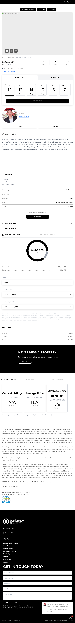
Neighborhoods (8, 548)
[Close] (71, 604)
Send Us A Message (11, 603)
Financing (6, 557)
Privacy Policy (48, 620)
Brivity (9, 620)
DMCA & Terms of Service (60, 620)
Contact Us (6, 562)
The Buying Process (9, 551)
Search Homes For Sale (10, 543)
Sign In (68, 2)
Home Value (7, 546)
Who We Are (7, 559)
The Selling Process (9, 554)
